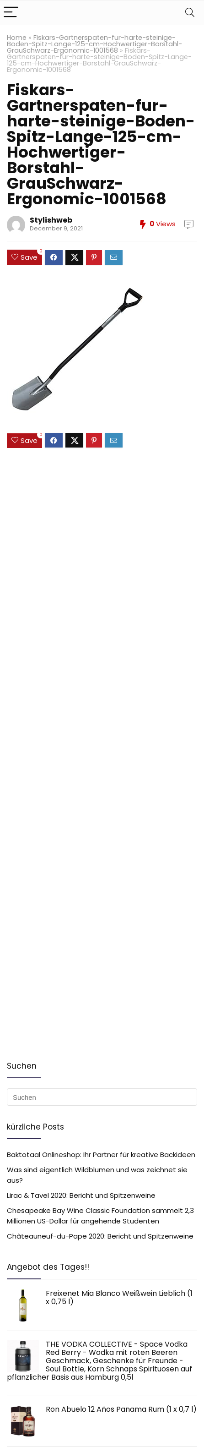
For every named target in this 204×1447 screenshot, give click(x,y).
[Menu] (11, 12)
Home (17, 37)
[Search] (190, 12)
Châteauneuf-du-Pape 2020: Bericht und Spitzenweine (100, 1236)
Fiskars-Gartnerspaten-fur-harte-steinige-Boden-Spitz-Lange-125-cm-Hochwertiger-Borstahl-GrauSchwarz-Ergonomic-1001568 (94, 44)
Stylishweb (51, 220)
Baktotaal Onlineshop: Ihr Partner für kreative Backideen (101, 1154)
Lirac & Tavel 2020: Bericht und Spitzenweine (81, 1195)
